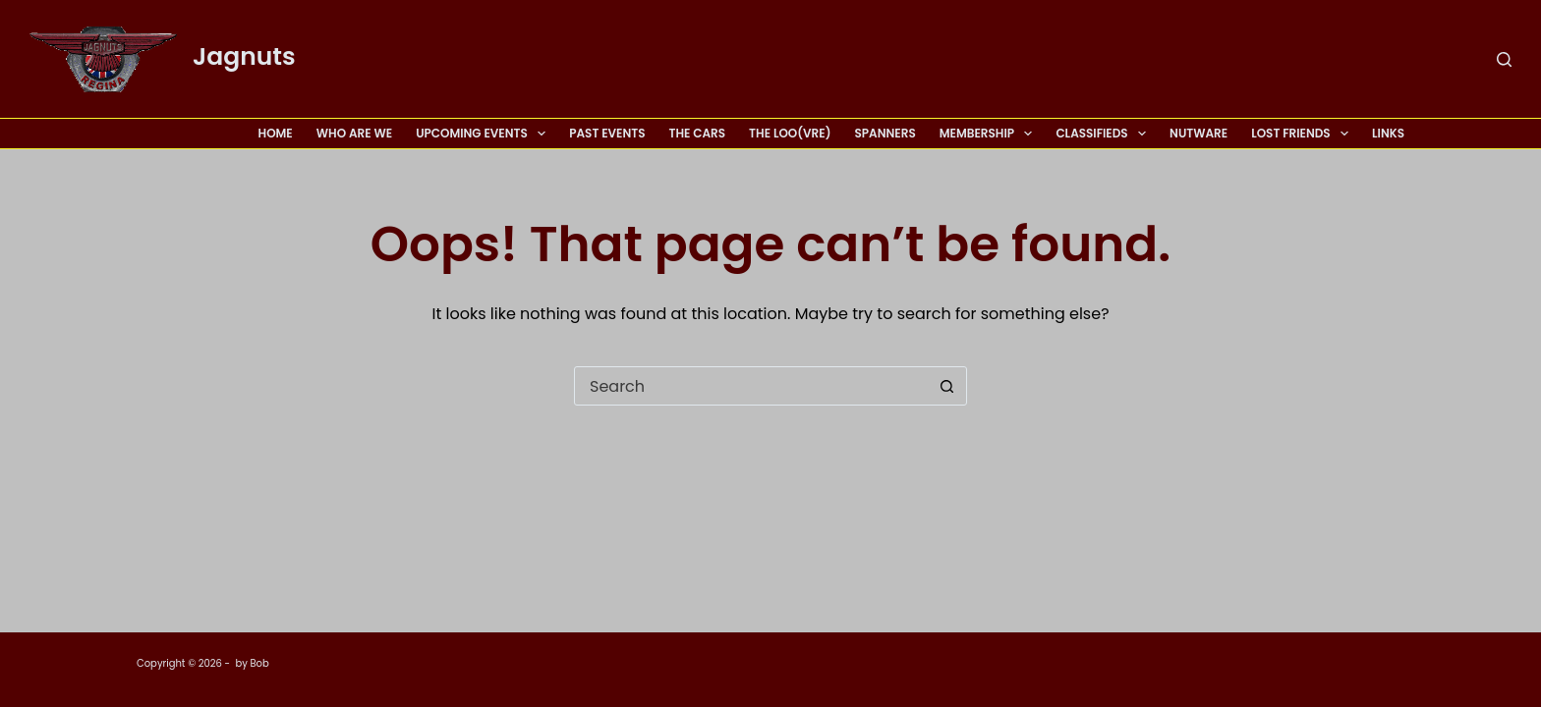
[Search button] (946, 386)
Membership (990, 133)
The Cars (697, 133)
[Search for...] (751, 386)
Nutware (1198, 133)
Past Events (607, 133)
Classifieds (1105, 133)
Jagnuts (244, 56)
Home (275, 133)
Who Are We (354, 133)
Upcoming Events (484, 133)
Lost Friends (1303, 133)
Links (1388, 133)
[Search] (1504, 59)
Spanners (884, 133)
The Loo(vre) (789, 133)
